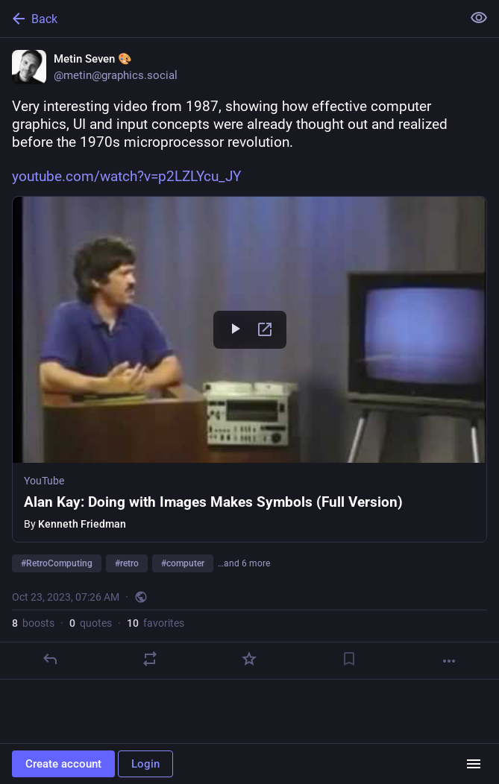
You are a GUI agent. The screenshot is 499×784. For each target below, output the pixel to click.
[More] (449, 661)
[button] (249, 369)
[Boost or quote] (150, 659)
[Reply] (50, 659)
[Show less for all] (479, 18)
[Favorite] (249, 659)
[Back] (229, 18)
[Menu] (473, 764)
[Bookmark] (349, 659)
